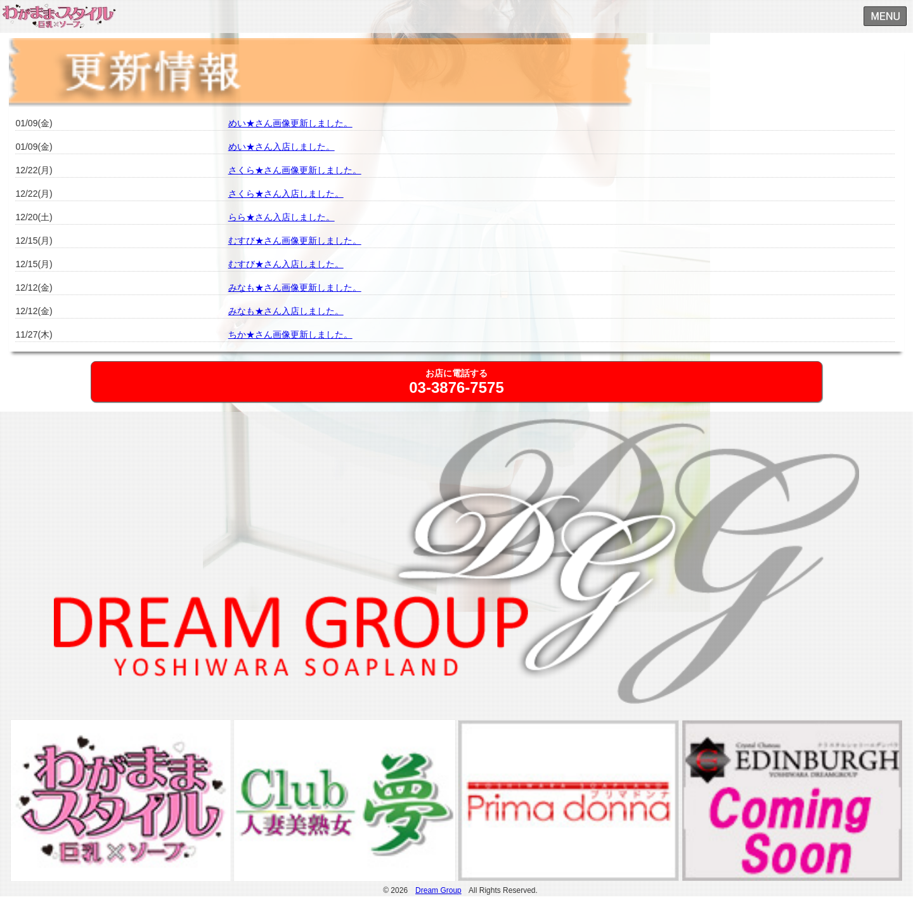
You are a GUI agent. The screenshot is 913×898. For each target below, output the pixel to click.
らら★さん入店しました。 (281, 217)
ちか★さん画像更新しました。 (290, 334)
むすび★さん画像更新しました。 (294, 240)
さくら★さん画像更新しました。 (294, 170)
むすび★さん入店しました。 (286, 264)
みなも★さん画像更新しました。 (294, 287)
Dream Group (438, 890)
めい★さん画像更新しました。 (290, 123)
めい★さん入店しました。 (281, 147)
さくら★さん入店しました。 (286, 193)
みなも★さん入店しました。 (286, 311)
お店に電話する (456, 382)
